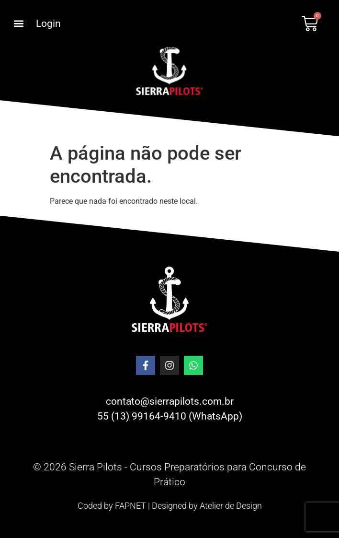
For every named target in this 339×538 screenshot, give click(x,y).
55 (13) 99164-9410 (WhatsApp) (169, 416)
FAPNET (130, 506)
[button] (18, 24)
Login (48, 23)
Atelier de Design (231, 506)
